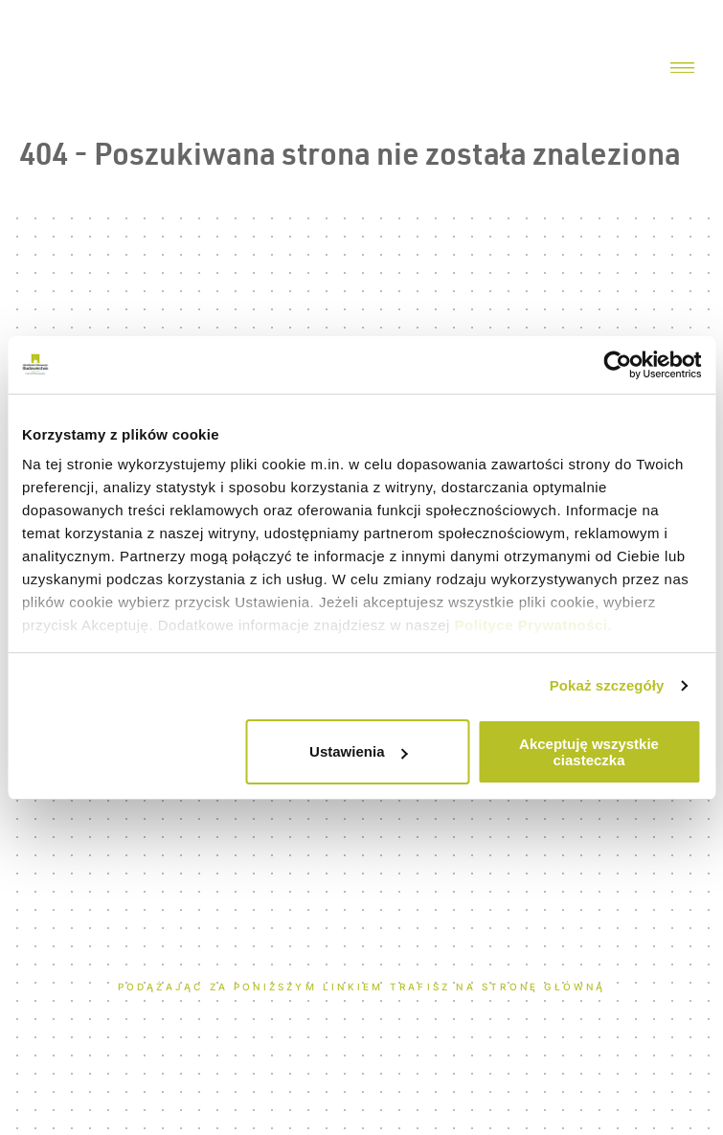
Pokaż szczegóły (607, 685)
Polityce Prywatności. (534, 625)
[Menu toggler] (682, 68)
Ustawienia (358, 751)
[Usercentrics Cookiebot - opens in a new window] (617, 365)
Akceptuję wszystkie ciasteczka (589, 752)
